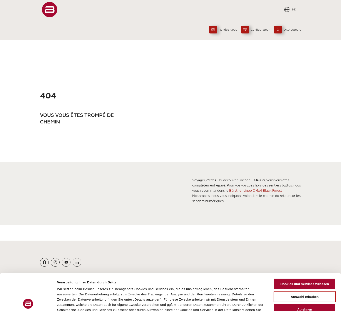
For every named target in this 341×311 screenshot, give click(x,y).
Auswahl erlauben (305, 260)
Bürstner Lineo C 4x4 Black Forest (255, 190)
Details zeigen (231, 302)
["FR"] (49, 9)
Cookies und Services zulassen (304, 247)
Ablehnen (304, 273)
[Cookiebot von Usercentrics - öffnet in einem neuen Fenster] (28, 302)
